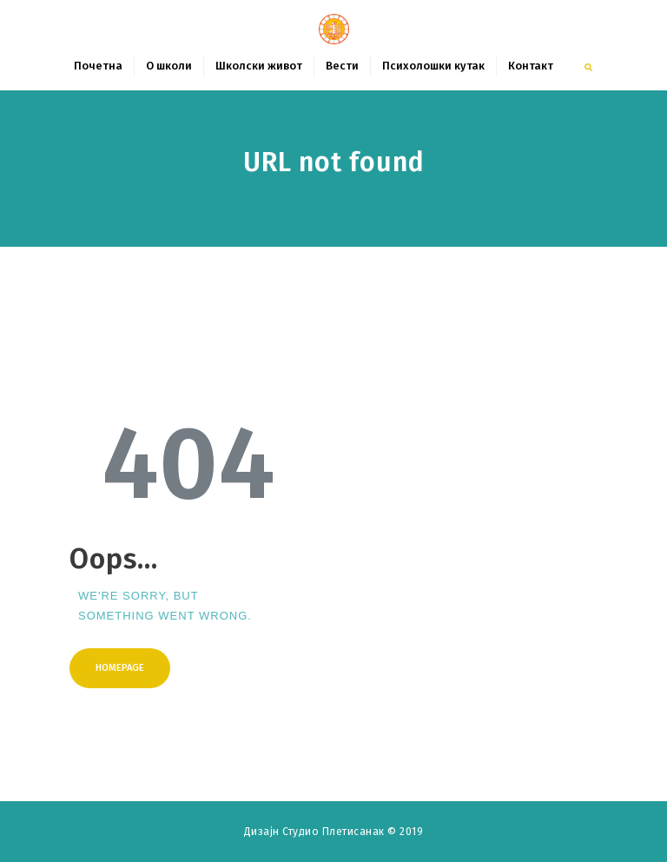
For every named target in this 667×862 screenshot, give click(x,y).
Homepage (120, 667)
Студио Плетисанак (334, 832)
